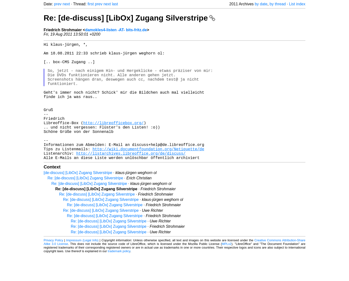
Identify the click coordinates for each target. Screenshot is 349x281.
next (66, 4)
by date (261, 4)
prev (58, 4)
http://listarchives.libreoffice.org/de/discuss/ (130, 178)
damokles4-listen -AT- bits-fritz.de (116, 30)
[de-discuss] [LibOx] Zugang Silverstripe (78, 199)
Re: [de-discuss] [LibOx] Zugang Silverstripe (129, 18)
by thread (278, 4)
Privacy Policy (53, 266)
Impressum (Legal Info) (82, 266)
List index (297, 4)
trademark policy (119, 277)
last (115, 4)
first (90, 4)
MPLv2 (226, 270)
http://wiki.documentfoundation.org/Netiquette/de (148, 173)
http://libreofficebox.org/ (113, 141)
